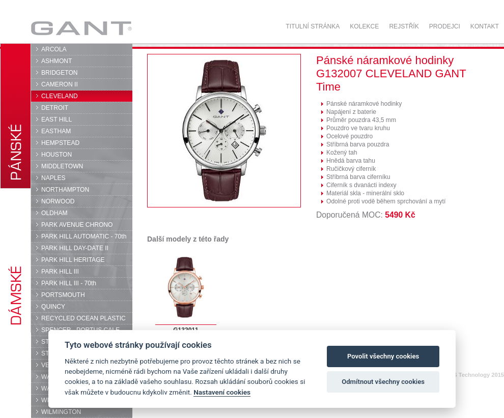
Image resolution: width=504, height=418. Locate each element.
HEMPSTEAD (60, 142)
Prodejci (444, 26)
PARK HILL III (60, 271)
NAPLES (53, 178)
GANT (81, 28)
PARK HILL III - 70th (68, 283)
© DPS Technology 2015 (471, 375)
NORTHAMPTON (65, 189)
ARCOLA (54, 49)
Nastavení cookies (221, 392)
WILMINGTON (61, 411)
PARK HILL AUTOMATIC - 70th (83, 236)
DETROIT (54, 107)
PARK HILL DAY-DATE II (74, 248)
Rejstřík (403, 26)
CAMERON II (59, 84)
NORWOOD (58, 201)
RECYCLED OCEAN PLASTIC (83, 318)
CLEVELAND (59, 96)
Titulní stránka (313, 26)
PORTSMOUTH (63, 294)
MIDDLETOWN (62, 166)
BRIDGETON (59, 72)
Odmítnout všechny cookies (383, 381)
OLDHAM (54, 213)
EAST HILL (56, 119)
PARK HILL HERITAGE (73, 259)
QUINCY (53, 306)
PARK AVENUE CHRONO (77, 224)
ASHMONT (56, 61)
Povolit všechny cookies (383, 356)
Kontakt (484, 26)
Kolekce (364, 26)
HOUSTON (56, 154)
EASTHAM (56, 131)
